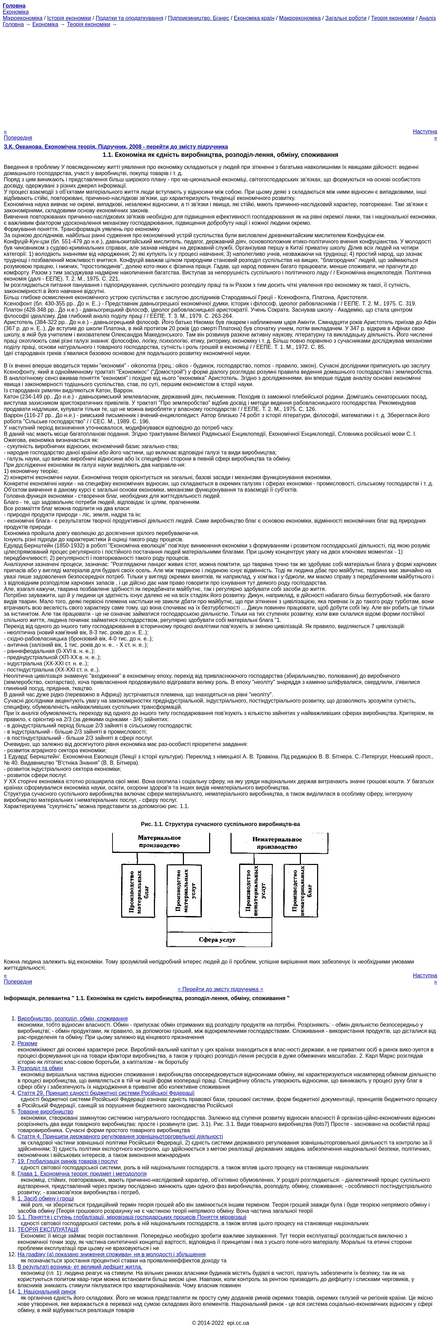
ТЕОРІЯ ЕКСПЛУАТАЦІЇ (48, 1229)
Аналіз (427, 18)
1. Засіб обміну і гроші (46, 1198)
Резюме (28, 1043)
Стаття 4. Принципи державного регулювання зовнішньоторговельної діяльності (120, 1136)
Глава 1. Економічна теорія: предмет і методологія (82, 1174)
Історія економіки (69, 18)
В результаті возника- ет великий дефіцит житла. (80, 1267)
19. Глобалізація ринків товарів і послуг (68, 1161)
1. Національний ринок (47, 1292)
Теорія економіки (392, 18)
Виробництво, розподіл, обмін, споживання (73, 1018)
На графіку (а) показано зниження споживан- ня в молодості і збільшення (112, 1254)
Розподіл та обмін (40, 1068)
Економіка (16, 12)
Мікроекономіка (22, 18)
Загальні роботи (345, 18)
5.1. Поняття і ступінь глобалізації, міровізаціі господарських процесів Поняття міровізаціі (132, 1217)
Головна (13, 24)
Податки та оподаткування (129, 18)
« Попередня (18, 135)
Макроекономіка (300, 18)
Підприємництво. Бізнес (198, 18)
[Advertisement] (220, 76)
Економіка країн (254, 18)
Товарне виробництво (46, 1112)
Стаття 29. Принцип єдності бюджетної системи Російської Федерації (106, 1093)
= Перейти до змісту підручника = (221, 989)
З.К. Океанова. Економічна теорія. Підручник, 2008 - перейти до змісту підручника (116, 147)
